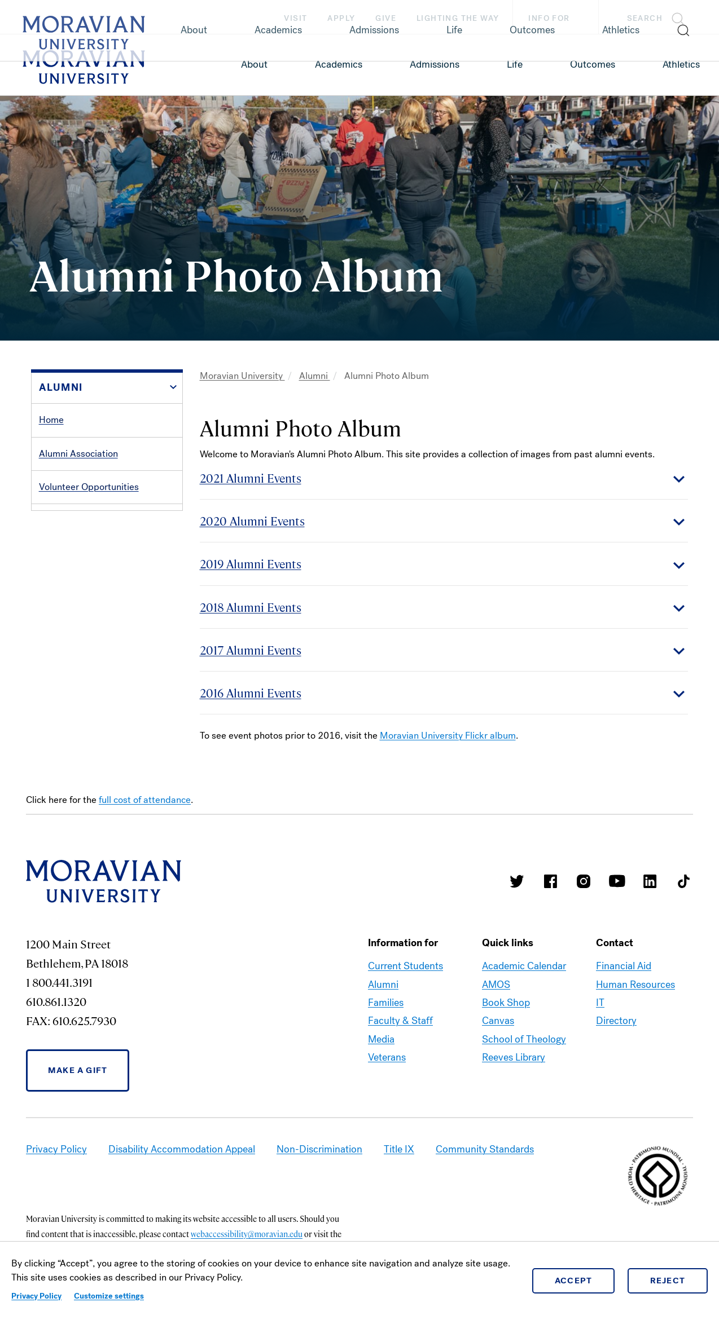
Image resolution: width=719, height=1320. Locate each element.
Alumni (314, 375)
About (254, 64)
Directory (616, 1020)
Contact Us (62, 620)
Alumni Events (68, 587)
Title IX (399, 1149)
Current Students (405, 966)
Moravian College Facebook (550, 881)
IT (600, 1002)
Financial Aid (623, 966)
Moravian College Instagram (583, 881)
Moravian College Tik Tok (683, 881)
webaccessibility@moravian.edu (246, 1234)
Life (515, 64)
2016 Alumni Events (250, 692)
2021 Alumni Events (250, 477)
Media (381, 1039)
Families (386, 1002)
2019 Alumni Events (250, 563)
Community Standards (485, 1149)
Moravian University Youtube (616, 881)
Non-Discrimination (319, 1149)
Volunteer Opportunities (89, 486)
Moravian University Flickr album (448, 735)
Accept (574, 1280)
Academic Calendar (524, 966)
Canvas (498, 1020)
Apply (341, 18)
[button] (659, 17)
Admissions (434, 64)
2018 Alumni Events (250, 607)
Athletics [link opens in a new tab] (681, 64)
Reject (668, 1280)
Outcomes (592, 64)
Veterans (387, 1057)
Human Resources (635, 984)
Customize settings (109, 1296)
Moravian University (242, 375)
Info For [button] (560, 18)
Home (51, 419)
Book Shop (506, 1002)
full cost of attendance (145, 799)
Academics (338, 64)
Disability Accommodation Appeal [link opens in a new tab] (181, 1149)
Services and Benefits (84, 520)
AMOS (496, 984)
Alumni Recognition (79, 553)
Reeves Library (513, 1057)
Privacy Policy (36, 1296)
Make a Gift (77, 1070)
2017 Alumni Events (250, 649)
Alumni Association (78, 453)
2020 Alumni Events (252, 520)
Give (385, 18)
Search (645, 18)
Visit (295, 18)
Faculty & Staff (400, 1020)
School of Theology (524, 1039)
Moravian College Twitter (516, 881)
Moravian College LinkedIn (650, 881)
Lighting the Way (458, 18)
